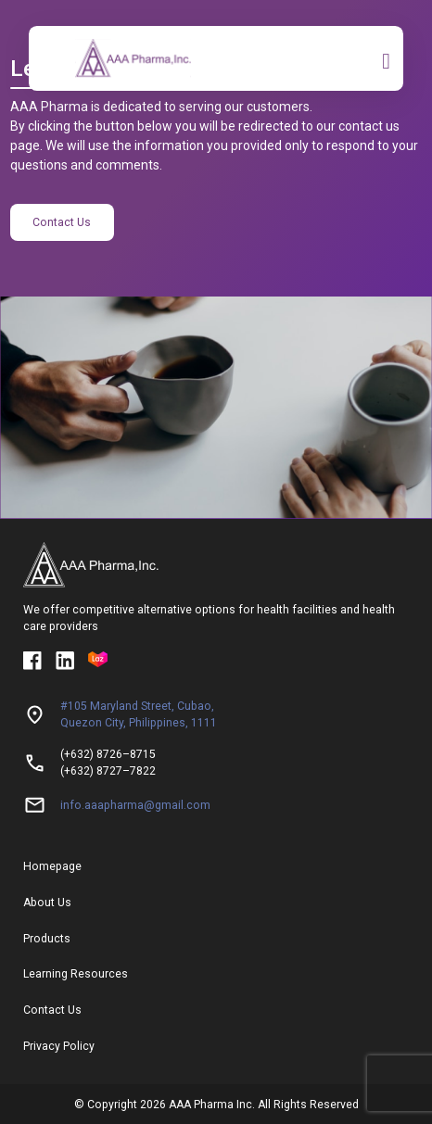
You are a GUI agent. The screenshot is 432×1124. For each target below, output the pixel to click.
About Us (47, 902)
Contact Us (61, 222)
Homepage (52, 866)
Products (46, 938)
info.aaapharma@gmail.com (135, 805)
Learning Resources (75, 973)
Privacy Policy (59, 1046)
